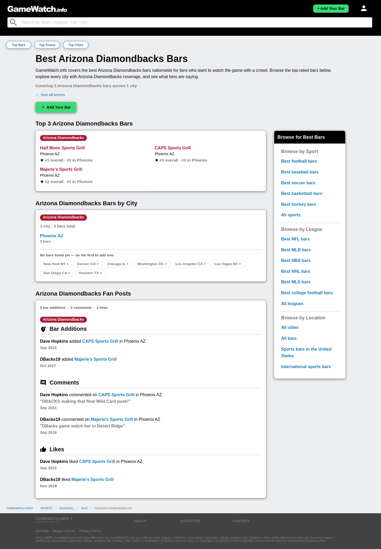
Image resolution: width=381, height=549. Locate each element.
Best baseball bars (299, 172)
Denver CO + (88, 264)
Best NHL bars (295, 271)
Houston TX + (90, 273)
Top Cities (75, 45)
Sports (46, 508)
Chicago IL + (118, 264)
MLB (84, 508)
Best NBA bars (296, 260)
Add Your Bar (56, 107)
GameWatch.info (19, 508)
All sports (291, 215)
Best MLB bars (296, 250)
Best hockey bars (298, 204)
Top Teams (47, 45)
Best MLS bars (296, 282)
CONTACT (240, 521)
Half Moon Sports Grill (62, 148)
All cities (290, 327)
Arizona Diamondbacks (63, 138)
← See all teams (50, 94)
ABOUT (140, 521)
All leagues (292, 303)
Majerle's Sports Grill (61, 169)
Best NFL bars (295, 239)
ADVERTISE (190, 521)
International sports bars (306, 366)
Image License (64, 531)
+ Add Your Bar (330, 8)
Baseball (66, 508)
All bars (289, 338)
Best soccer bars (298, 183)
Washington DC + (152, 264)
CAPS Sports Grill (173, 148)
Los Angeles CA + (190, 264)
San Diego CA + (56, 273)
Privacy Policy (90, 531)
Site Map (42, 531)
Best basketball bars (301, 193)
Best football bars (299, 161)
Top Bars (18, 45)
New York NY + (56, 264)
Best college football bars (307, 293)
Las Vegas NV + (227, 264)
